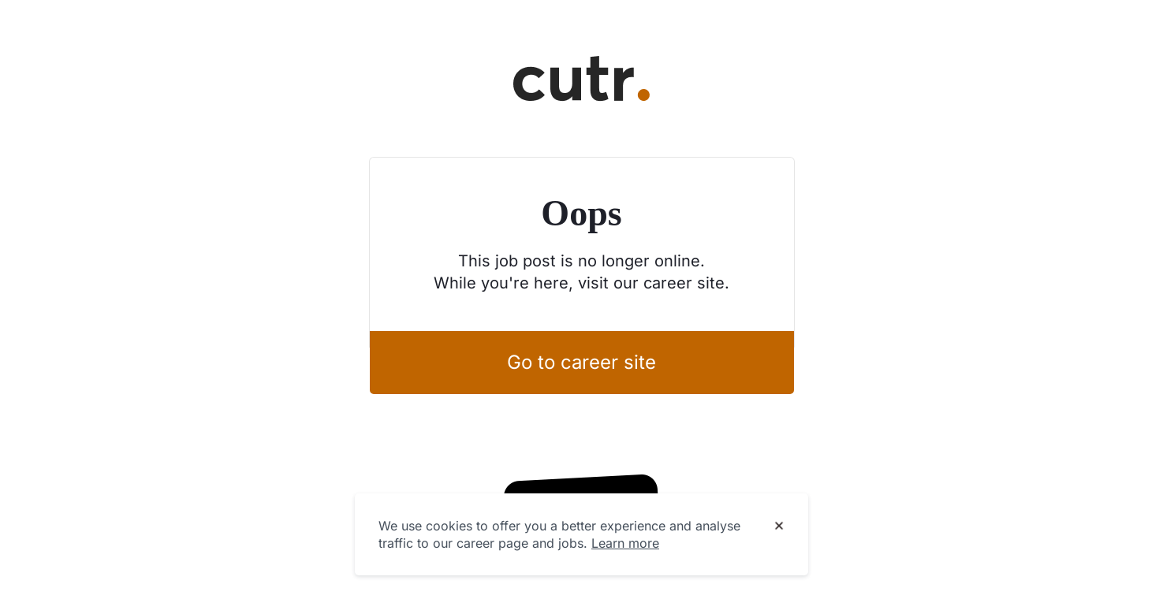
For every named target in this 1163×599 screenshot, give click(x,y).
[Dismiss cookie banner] (779, 526)
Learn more (625, 543)
